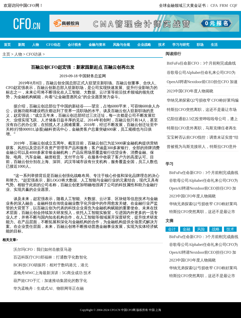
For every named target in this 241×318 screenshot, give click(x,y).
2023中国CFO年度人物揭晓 (190, 91)
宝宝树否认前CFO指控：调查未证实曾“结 (202, 137)
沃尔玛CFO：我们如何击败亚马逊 (42, 249)
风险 (201, 229)
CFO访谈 (34, 54)
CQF (233, 5)
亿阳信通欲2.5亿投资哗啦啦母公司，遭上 (202, 119)
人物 (18, 54)
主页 (6, 54)
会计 (172, 229)
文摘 (169, 221)
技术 (230, 229)
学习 (169, 164)
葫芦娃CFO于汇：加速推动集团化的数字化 (50, 281)
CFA (214, 5)
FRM (224, 5)
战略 (216, 229)
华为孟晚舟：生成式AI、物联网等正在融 (48, 288)
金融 (186, 229)
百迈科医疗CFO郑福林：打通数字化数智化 (50, 257)
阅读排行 (173, 54)
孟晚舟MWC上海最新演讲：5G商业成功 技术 (52, 273)
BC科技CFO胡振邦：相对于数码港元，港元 (50, 265)
